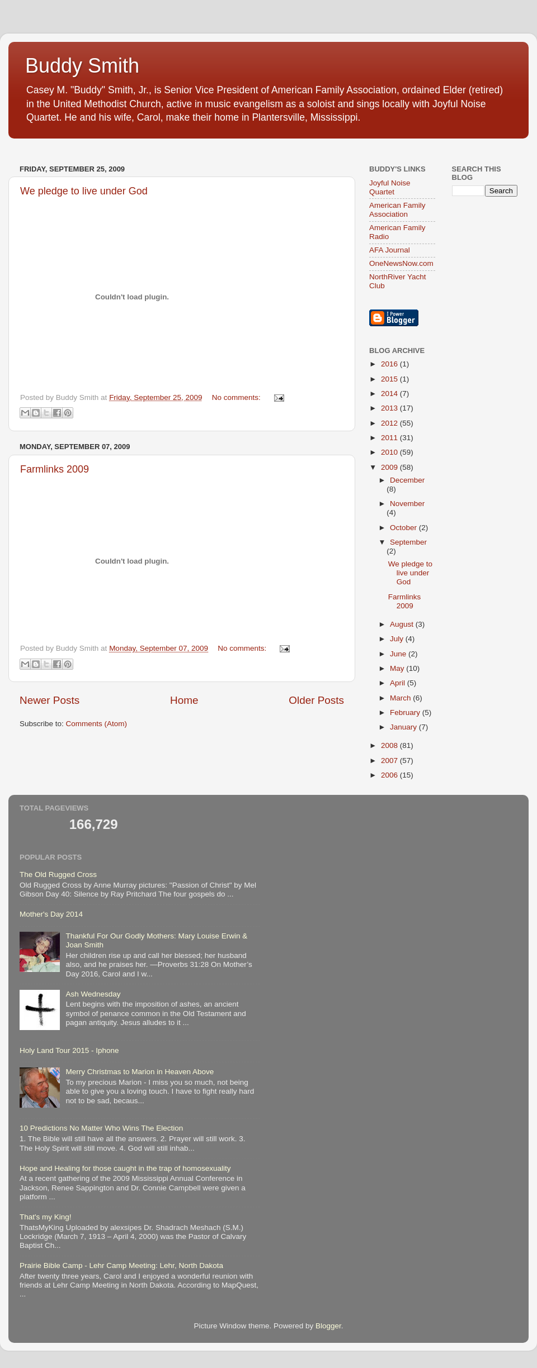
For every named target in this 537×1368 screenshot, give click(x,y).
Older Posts (316, 700)
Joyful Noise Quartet (390, 187)
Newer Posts (49, 700)
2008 (390, 745)
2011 (390, 437)
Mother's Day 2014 (51, 914)
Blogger (328, 1326)
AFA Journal (389, 250)
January (404, 727)
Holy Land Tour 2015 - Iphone (69, 1050)
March (401, 698)
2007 (390, 760)
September (408, 542)
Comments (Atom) (97, 723)
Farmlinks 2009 (54, 469)
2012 (390, 423)
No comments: (237, 397)
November (407, 503)
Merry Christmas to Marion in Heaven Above (139, 1071)
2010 (390, 452)
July (398, 639)
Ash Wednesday (92, 994)
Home (184, 700)
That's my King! (46, 1217)
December (407, 480)
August (403, 624)
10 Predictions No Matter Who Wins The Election (101, 1128)
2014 (390, 393)
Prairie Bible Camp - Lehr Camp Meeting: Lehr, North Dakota (121, 1265)
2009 (390, 467)
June (399, 654)
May (398, 668)
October (404, 527)
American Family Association (397, 209)
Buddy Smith (82, 65)
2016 (390, 364)
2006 (390, 775)
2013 (390, 408)
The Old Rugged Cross (58, 874)
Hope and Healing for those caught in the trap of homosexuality (125, 1168)
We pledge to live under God (84, 191)
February (406, 712)
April (398, 683)
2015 (390, 379)
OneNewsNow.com (401, 263)
